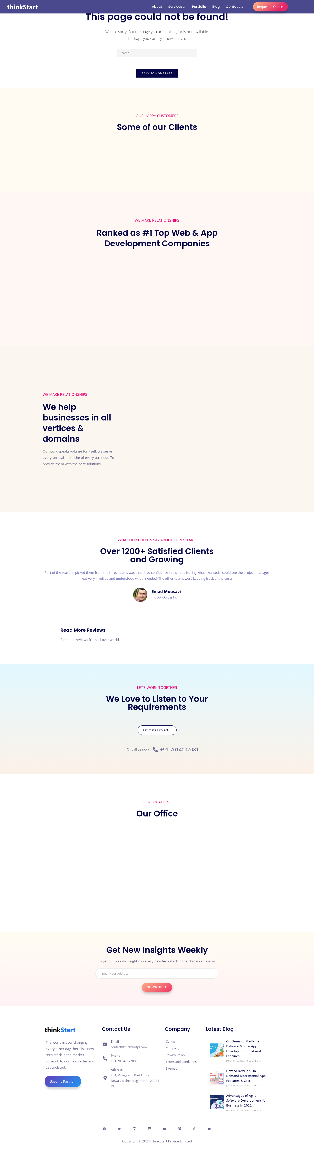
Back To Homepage (157, 73)
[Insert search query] (157, 53)
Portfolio (199, 6)
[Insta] (133, 1129)
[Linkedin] (149, 1129)
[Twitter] (117, 1129)
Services (176, 6)
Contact (234, 6)
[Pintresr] (181, 1129)
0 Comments (254, 1061)
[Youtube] (165, 1129)
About (157, 6)
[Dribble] (197, 1129)
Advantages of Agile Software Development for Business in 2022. (246, 1101)
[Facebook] (101, 1129)
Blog (216, 6)
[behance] (213, 1129)
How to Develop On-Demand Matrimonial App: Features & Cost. (246, 1076)
